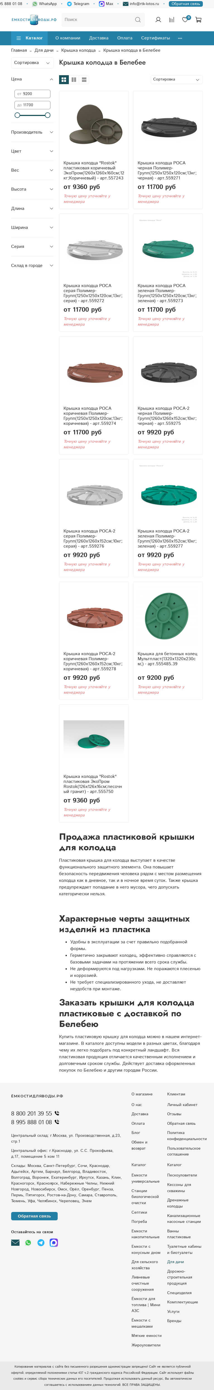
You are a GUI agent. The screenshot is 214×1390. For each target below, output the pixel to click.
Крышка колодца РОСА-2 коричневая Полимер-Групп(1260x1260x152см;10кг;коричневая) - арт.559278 (93, 661)
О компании (67, 38)
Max (106, 4)
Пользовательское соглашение (184, 1151)
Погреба (139, 1222)
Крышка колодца (78, 50)
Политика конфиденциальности (187, 1136)
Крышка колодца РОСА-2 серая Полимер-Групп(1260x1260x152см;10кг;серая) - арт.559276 (93, 539)
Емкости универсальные (146, 1178)
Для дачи (44, 50)
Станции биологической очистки (145, 1197)
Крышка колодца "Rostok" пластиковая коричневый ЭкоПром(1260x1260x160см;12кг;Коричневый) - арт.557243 (94, 170)
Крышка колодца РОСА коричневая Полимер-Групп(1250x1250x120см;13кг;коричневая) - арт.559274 (93, 416)
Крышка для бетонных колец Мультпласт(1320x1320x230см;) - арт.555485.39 (167, 659)
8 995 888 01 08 (36, 1122)
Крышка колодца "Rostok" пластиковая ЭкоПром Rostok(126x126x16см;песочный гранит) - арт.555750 (93, 784)
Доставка (98, 38)
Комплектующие (182, 1302)
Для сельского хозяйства (145, 1265)
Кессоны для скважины (179, 1188)
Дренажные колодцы (178, 1203)
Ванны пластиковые (179, 1234)
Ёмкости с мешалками (142, 1323)
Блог (136, 1133)
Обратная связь (186, 4)
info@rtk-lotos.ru (141, 4)
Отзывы (174, 1114)
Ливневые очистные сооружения (143, 1283)
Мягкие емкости (147, 1336)
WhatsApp (44, 4)
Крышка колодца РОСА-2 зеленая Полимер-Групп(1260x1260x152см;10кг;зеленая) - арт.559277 (167, 539)
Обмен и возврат (139, 1145)
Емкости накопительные (146, 1234)
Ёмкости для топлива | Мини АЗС (146, 1305)
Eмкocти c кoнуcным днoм (146, 1250)
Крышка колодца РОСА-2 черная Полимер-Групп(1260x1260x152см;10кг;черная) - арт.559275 (167, 416)
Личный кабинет (182, 1105)
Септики (139, 1212)
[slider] (17, 115)
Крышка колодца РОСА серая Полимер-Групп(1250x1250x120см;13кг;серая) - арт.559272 (93, 293)
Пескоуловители (182, 1175)
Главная (19, 50)
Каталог (29, 38)
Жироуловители (146, 1345)
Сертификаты (155, 38)
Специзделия (179, 1293)
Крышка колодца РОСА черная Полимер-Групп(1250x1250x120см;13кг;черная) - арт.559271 (167, 170)
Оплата (124, 38)
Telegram (78, 4)
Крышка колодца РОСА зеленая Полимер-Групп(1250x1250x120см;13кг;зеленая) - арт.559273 (167, 293)
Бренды (174, 1321)
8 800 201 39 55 (36, 1114)
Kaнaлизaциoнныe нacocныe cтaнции (184, 1219)
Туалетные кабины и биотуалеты (184, 1250)
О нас (137, 1105)
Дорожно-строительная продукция (179, 1277)
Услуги (173, 1312)
